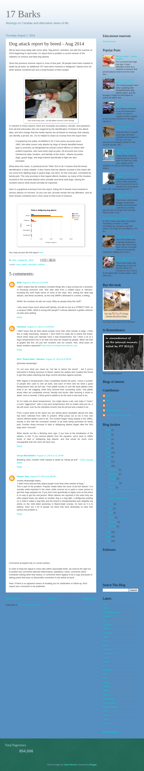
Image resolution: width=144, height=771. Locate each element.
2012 (108, 536)
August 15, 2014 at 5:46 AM (43, 476)
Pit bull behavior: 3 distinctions (124, 128)
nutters (106, 686)
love (105, 674)
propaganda (108, 699)
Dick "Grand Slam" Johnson (31, 359)
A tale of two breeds (125, 236)
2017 (108, 452)
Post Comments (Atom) (29, 605)
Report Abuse (111, 732)
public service (109, 703)
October (112, 478)
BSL (105, 620)
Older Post (89, 598)
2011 (108, 541)
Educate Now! (109, 41)
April (110, 513)
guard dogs (108, 653)
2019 (108, 443)
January (112, 526)
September (113, 483)
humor (106, 661)
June (111, 504)
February (112, 522)
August (112, 487)
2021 (108, 434)
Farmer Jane (23, 476)
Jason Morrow (70, 764)
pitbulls (41, 264)
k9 (104, 666)
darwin (106, 637)
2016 (108, 457)
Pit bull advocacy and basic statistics (126, 258)
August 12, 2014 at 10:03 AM (40, 327)
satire (105, 719)
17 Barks (23, 14)
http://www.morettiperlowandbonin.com (60, 345)
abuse (105, 604)
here (41, 252)
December (113, 469)
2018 (108, 448)
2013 (108, 532)
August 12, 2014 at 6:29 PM (58, 359)
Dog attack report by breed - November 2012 (127, 104)
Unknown (21, 327)
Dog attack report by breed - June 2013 (125, 151)
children (106, 628)
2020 (108, 439)
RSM (19, 282)
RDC (105, 711)
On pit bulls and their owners (116, 218)
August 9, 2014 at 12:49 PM (35, 282)
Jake (14, 260)
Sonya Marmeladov (26, 455)
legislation (107, 670)
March (111, 517)
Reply (19, 317)
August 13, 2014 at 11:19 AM (50, 455)
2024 (108, 430)
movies (106, 682)
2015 (108, 461)
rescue (106, 715)
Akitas (105, 608)
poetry (106, 694)
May (110, 508)
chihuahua (107, 624)
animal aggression (111, 612)
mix (104, 678)
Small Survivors (113, 410)
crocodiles (107, 633)
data (18, 264)
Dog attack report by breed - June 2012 (125, 81)
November (113, 474)
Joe (107, 405)
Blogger (93, 764)
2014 (108, 466)
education (32, 264)
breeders (107, 616)
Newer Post (13, 598)
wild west (107, 723)
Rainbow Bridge (110, 707)
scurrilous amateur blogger (118, 415)
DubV (108, 395)
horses (106, 657)
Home (51, 598)
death (24, 264)
